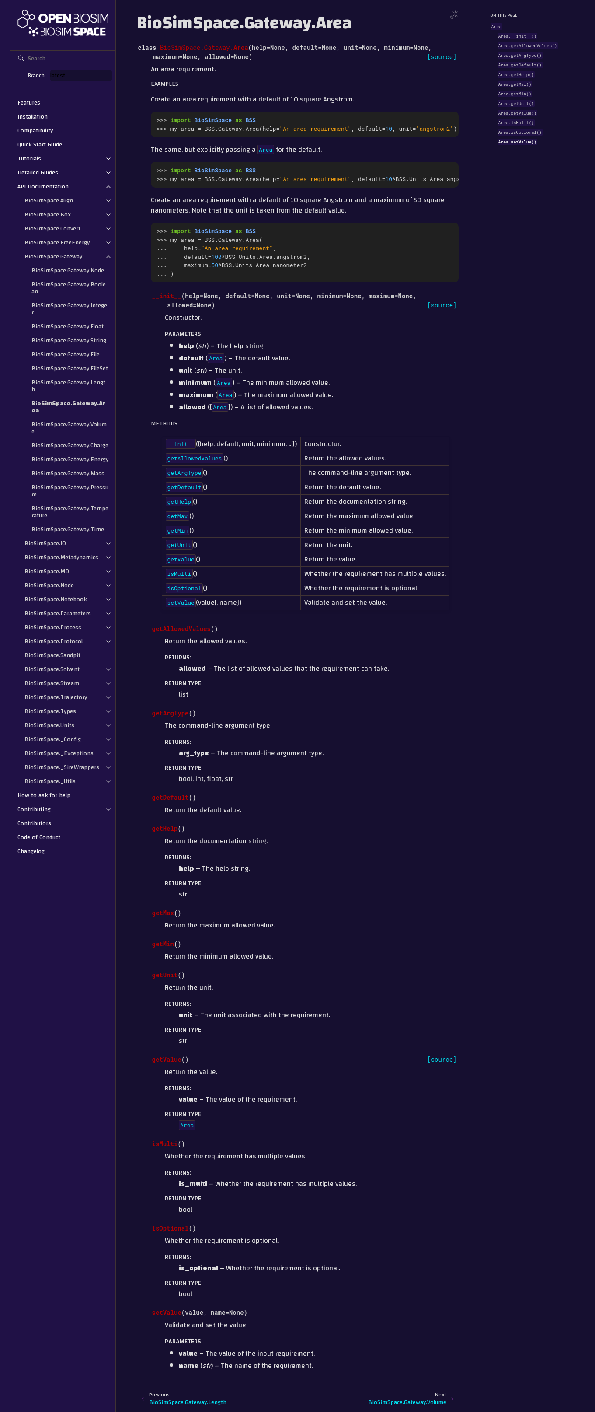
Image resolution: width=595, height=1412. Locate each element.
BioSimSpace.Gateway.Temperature (69, 512)
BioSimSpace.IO (45, 543)
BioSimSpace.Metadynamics (61, 557)
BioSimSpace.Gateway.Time (67, 529)
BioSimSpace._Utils (50, 781)
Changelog (31, 851)
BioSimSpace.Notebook (55, 599)
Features (28, 102)
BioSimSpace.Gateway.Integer (69, 309)
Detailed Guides (37, 172)
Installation (32, 116)
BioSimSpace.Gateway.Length (68, 386)
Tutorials (29, 158)
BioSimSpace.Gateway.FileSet (69, 368)
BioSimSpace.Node (49, 585)
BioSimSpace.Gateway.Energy (69, 459)
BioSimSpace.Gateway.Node (67, 270)
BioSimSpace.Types (50, 711)
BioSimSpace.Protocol (53, 641)
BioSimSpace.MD (46, 571)
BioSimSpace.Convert (52, 228)
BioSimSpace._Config (52, 739)
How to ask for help (43, 795)
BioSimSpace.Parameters (57, 613)
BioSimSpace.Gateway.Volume (69, 428)
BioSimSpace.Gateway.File (65, 354)
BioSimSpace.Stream (51, 683)
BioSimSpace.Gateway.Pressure (69, 491)
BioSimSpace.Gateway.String (68, 340)
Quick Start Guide (39, 144)
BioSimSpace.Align (48, 200)
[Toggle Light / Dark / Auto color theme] (454, 14)
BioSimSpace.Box (47, 214)
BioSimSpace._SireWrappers (61, 767)
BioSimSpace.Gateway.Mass (67, 473)
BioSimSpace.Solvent (52, 669)
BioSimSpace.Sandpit (52, 655)
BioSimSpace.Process (52, 627)
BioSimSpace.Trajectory (55, 697)
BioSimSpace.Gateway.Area (68, 407)
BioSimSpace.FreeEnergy (57, 242)
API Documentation (43, 186)
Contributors (34, 823)
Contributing (34, 809)
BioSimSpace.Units (49, 725)
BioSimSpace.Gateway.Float (67, 326)
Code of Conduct (38, 837)
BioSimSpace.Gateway (53, 256)
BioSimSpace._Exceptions (59, 753)
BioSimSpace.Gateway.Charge (69, 445)
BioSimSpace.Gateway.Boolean (68, 288)
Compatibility (35, 130)
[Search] (62, 58)
